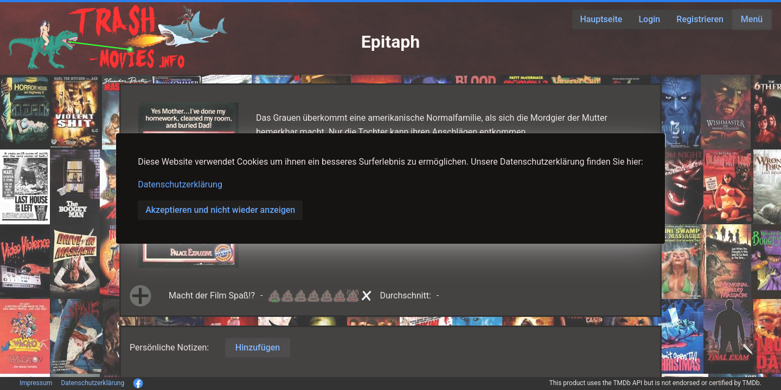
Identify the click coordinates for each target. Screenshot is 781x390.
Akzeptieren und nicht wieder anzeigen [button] (220, 210)
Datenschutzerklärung (180, 184)
